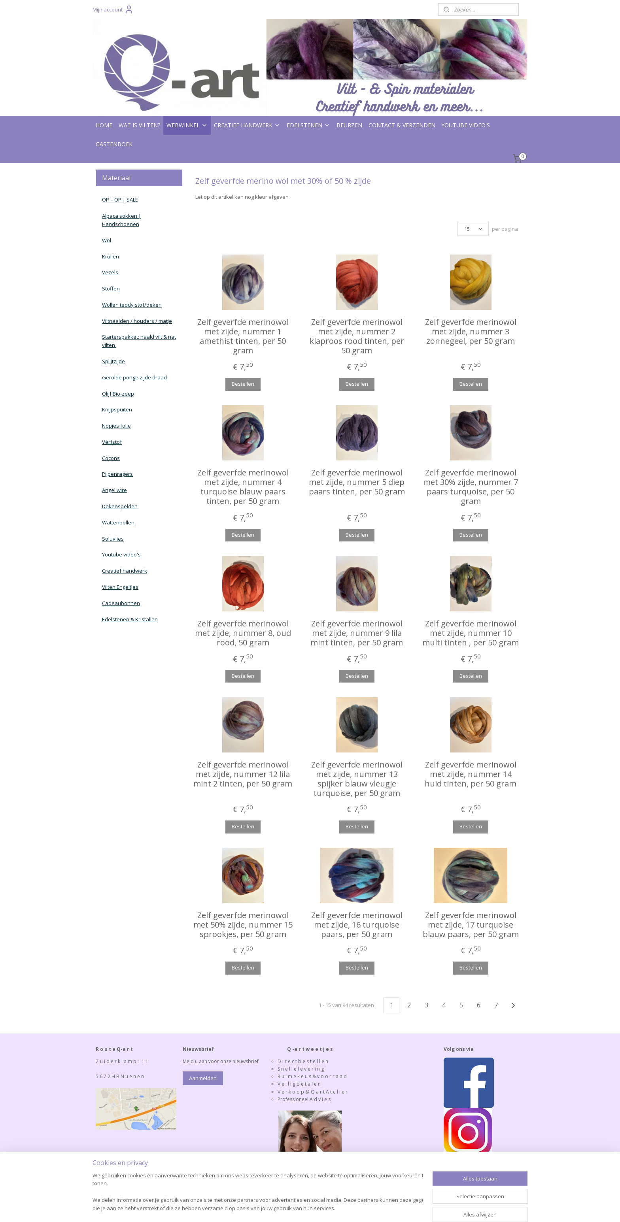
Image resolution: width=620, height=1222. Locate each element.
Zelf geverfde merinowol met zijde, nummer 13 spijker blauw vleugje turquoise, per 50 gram (356, 779)
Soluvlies (113, 538)
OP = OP (111, 199)
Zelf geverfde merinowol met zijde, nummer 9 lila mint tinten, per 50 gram (356, 633)
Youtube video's (121, 554)
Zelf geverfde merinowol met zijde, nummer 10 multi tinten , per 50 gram (470, 633)
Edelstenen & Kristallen (130, 619)
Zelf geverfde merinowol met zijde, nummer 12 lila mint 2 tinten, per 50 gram (242, 774)
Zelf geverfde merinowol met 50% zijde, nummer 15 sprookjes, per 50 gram (242, 925)
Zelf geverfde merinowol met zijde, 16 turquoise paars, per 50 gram (356, 925)
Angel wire (114, 490)
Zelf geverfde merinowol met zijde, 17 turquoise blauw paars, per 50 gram (470, 925)
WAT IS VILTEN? (139, 125)
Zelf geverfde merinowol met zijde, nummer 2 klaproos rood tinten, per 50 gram (356, 336)
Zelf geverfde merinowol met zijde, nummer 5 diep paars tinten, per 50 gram (356, 482)
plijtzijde (115, 361)
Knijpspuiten (117, 409)
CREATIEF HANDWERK (247, 125)
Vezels (110, 272)
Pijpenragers (117, 473)
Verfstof (112, 441)
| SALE (129, 199)
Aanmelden (203, 1078)
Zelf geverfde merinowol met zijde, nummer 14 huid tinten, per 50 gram (470, 774)
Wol (106, 240)
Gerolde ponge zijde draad (134, 377)
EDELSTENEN (308, 125)
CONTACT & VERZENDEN (402, 125)
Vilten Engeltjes (120, 586)
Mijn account (113, 9)
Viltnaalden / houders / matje (137, 320)
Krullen (110, 256)
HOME (104, 125)
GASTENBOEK (114, 144)
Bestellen (242, 383)
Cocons (111, 458)
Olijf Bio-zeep (118, 393)
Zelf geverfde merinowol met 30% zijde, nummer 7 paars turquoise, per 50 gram (470, 487)
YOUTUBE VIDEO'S (466, 125)
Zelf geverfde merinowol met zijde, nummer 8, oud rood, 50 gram (243, 633)
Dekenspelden (120, 506)
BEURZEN (349, 125)
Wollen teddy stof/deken (132, 304)
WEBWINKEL (187, 125)
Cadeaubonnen (121, 603)
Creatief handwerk (124, 570)
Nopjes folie (116, 425)
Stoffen (111, 288)
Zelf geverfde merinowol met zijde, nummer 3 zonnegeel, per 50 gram (470, 331)
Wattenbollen (118, 522)
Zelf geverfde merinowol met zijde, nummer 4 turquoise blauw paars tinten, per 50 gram (242, 487)
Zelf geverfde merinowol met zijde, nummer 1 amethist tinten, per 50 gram (242, 336)
